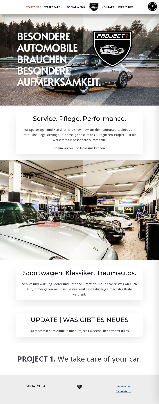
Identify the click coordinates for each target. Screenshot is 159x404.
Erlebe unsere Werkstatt (55, 221)
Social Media (76, 7)
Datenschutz (123, 391)
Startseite (33, 7)
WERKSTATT (52, 7)
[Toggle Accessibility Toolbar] (152, 6)
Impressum (123, 386)
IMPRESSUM (125, 7)
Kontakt (108, 7)
